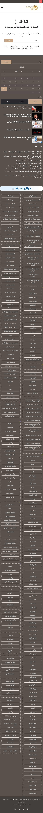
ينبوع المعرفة (33, 696)
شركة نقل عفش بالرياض (33, 405)
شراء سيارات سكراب (10, 539)
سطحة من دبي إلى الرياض (32, 250)
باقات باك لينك (10, 207)
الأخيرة (35, 101)
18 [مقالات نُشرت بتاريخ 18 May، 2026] (27, 85)
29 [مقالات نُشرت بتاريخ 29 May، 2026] (4, 89)
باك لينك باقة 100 (10, 404)
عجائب (33, 557)
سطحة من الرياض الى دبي (32, 246)
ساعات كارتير (33, 293)
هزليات (33, 704)
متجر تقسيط (10, 288)
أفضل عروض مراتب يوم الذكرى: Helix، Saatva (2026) (24, 166)
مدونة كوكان (32, 538)
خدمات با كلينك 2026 (10, 412)
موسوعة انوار (33, 634)
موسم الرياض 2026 (10, 238)
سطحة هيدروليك (10, 516)
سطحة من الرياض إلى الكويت (32, 275)
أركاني (33, 619)
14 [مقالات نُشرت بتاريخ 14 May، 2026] (10, 82)
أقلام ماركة (33, 305)
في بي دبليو (32, 712)
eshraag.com (21, 802)
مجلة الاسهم (32, 514)
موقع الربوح (32, 727)
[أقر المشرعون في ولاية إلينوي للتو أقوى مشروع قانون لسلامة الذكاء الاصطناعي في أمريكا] (37, 116)
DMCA (31, 48)
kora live (32, 382)
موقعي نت (33, 673)
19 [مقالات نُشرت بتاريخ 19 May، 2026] (21, 85)
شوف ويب (33, 510)
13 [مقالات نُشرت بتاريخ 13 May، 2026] (16, 82)
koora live (33, 332)
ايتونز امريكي (10, 265)
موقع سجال (32, 669)
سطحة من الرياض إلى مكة (32, 223)
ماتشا (10, 389)
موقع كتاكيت (32, 766)
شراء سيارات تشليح (10, 543)
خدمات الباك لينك (15, 48)
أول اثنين (32, 716)
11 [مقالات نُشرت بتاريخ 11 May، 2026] (27, 82)
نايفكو (32, 778)
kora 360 (33, 355)
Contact (14, 805)
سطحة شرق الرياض (33, 211)
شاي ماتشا (10, 393)
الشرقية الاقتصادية (32, 522)
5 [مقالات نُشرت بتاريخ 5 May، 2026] (21, 78)
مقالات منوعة (10, 681)
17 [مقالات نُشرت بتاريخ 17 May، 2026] (33, 85)
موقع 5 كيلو (32, 476)
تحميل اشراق (32, 596)
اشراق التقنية (33, 495)
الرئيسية (36, 46)
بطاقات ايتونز (10, 358)
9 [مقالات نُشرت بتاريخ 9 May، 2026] (38, 82)
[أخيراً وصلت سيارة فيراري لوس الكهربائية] (37, 132)
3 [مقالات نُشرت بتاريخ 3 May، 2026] (33, 78)
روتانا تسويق (32, 576)
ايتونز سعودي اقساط (10, 269)
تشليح (10, 535)
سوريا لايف (10, 727)
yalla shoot (32, 385)
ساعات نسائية (33, 301)
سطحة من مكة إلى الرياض (32, 227)
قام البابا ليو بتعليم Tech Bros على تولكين (19, 122)
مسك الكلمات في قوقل (33, 456)
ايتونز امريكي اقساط (10, 327)
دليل (33, 770)
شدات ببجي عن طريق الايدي (10, 312)
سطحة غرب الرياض (32, 215)
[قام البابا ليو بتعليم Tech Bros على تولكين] (37, 124)
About (24, 805)
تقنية (10, 223)
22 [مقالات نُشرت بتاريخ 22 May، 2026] (4, 85)
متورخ (32, 568)
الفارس (32, 665)
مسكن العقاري (10, 674)
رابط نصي (24, 48)
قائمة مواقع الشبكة (13, 799)
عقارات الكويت (10, 658)
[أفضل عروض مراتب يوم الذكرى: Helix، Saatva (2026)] (37, 139)
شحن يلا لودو (10, 346)
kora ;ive (10, 739)
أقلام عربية (33, 658)
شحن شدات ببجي (10, 339)
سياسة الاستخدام (15, 46)
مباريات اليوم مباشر (32, 393)
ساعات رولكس (32, 297)
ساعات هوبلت (33, 313)
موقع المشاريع (33, 689)
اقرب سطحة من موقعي (33, 200)
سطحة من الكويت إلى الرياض (32, 281)
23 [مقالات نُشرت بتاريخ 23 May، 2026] (39, 89)
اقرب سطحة (32, 203)
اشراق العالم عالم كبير (10, 231)
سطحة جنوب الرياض (10, 528)
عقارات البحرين (10, 670)
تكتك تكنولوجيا (33, 534)
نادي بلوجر (33, 553)
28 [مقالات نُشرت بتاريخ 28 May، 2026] (10, 89)
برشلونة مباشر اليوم (10, 616)
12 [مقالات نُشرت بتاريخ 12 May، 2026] (21, 82)
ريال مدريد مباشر (10, 439)
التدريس (10, 227)
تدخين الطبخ (32, 723)
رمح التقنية (33, 603)
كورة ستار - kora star (10, 723)
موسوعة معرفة (32, 781)
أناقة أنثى (32, 561)
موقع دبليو (33, 677)
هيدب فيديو (33, 599)
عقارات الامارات (10, 666)
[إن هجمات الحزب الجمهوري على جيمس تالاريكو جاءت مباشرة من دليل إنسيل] (37, 109)
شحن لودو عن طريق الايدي (10, 350)
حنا (10, 385)
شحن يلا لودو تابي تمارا (10, 319)
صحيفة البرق (32, 735)
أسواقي (33, 530)
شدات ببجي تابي (10, 257)
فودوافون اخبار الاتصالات (10, 219)
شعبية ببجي (10, 354)
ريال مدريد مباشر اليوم (10, 612)
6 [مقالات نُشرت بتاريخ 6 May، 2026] (15, 78)
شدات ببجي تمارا (10, 250)
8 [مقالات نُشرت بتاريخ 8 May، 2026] (4, 78)
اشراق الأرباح (32, 638)
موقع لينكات (32, 750)
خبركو (32, 487)
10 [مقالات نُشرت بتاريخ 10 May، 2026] (33, 82)
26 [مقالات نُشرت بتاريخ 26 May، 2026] (21, 89)
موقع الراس (32, 685)
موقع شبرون (32, 739)
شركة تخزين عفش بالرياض (33, 408)
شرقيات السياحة (33, 630)
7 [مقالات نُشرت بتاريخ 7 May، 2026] (9, 78)
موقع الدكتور (32, 719)
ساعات (33, 289)
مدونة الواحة (32, 747)
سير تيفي (10, 597)
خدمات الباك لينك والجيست (10, 408)
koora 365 (10, 747)
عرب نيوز (33, 518)
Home (29, 805)
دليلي (32, 472)
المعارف (32, 592)
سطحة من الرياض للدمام (33, 236)
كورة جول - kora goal (10, 719)
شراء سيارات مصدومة (10, 555)
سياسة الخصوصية (27, 46)
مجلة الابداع (32, 580)
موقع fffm (33, 789)
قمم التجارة (32, 743)
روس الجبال (32, 654)
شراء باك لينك (10, 196)
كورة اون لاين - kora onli (10, 716)
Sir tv (10, 589)
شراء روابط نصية (10, 203)
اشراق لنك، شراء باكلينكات (10, 211)
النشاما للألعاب (33, 692)
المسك (33, 708)
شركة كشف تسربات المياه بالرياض (32, 425)
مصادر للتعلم (10, 689)
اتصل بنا (6, 46)
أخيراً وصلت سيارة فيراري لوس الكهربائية (19, 129)
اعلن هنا (33, 460)
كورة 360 (33, 347)
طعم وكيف (33, 611)
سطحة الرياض (33, 196)
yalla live (10, 628)
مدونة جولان (32, 661)
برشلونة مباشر (10, 435)
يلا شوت (32, 336)
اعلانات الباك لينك (10, 215)
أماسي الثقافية (32, 565)
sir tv (10, 601)
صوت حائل (33, 731)
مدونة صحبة (32, 627)
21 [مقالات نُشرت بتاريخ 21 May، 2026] (10, 85)
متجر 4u (10, 308)
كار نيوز (33, 545)
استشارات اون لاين (32, 588)
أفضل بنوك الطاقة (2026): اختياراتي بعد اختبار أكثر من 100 (23, 168)
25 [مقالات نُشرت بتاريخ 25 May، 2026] (27, 89)
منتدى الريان (32, 793)
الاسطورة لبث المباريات (10, 582)
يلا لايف (10, 566)
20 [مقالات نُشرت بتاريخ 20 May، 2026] (16, 85)
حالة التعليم (32, 700)
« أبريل (40, 97)
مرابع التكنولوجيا (32, 503)
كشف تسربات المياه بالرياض (33, 435)
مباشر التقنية (32, 623)
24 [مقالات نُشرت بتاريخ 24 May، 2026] (33, 89)
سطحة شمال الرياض (33, 207)
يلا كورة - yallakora (10, 735)
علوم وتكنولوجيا (10, 693)
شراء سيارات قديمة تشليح (10, 559)
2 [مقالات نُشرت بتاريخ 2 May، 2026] (38, 78)
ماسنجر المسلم (32, 754)
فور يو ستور (10, 304)
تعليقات (8, 101)
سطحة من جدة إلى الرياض (32, 254)
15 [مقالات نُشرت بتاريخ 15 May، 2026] (4, 82)
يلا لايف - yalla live (10, 731)
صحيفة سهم (32, 758)
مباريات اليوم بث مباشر (32, 359)
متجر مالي (33, 483)
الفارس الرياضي (10, 685)
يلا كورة (10, 651)
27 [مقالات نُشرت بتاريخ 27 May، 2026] (16, 89)
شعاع (32, 646)
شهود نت (32, 615)
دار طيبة (32, 762)
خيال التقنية (32, 507)
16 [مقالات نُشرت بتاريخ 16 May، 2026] (39, 85)
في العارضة (10, 647)
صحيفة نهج (33, 541)
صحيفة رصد (32, 774)
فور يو (10, 335)
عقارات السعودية (10, 662)
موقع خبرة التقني (33, 549)
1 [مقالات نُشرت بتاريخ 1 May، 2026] (4, 75)
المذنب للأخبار (33, 681)
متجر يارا (32, 642)
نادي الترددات (33, 584)
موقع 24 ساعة (33, 491)
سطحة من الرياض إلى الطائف (32, 231)
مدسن (33, 572)
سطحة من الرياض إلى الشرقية (32, 241)
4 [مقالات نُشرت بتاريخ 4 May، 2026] (27, 78)
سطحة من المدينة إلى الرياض (33, 270)
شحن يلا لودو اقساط (10, 273)
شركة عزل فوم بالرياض (33, 420)
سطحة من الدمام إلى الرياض (33, 258)
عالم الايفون (32, 526)
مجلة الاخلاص (33, 785)
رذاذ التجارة (33, 607)
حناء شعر (10, 381)
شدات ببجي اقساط (10, 246)
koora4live (33, 328)
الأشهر (22, 101)
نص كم (33, 479)
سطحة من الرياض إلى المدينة (32, 264)
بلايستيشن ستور (10, 362)
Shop (19, 805)
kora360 (32, 324)
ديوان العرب (32, 650)
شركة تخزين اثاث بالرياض (33, 401)
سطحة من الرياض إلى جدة (32, 219)
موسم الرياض (10, 234)
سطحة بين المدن (10, 512)
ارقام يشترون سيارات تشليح (10, 551)
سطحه (10, 508)
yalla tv (10, 574)
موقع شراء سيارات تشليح (10, 547)
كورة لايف (33, 320)
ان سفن (33, 499)
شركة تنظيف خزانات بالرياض (33, 430)
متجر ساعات (32, 309)
